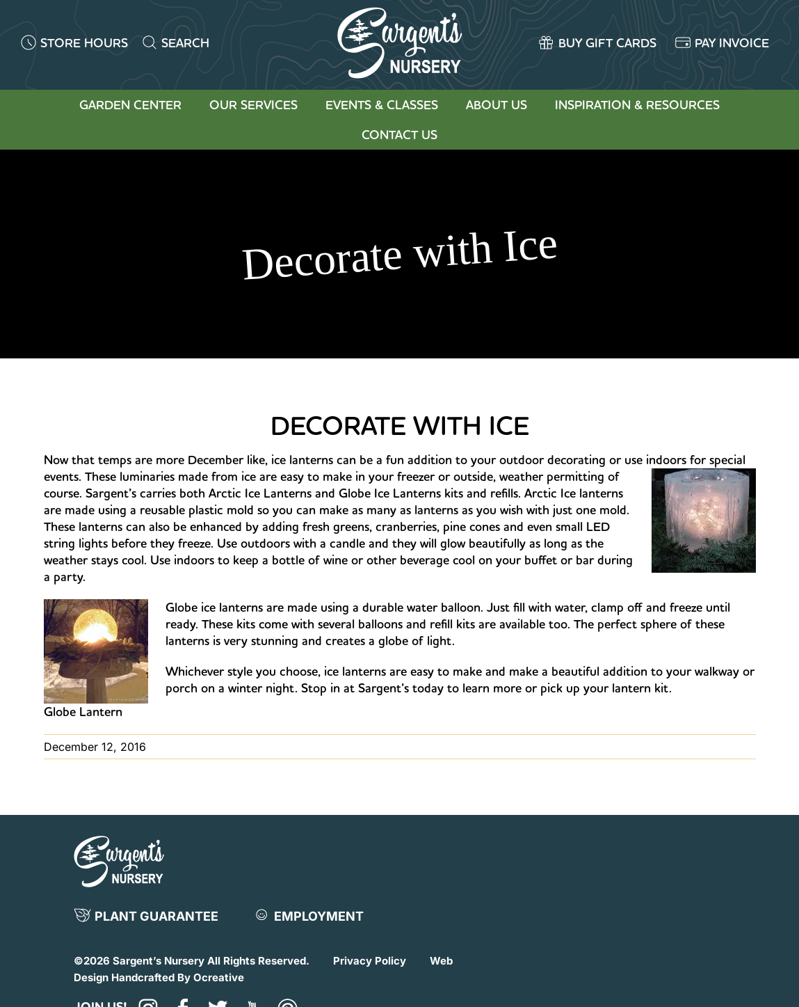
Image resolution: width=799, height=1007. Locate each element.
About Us (496, 105)
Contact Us (399, 135)
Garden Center (130, 105)
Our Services (253, 105)
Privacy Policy (369, 960)
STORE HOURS (84, 43)
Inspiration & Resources (637, 105)
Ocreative (218, 977)
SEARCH (185, 43)
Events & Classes (381, 105)
